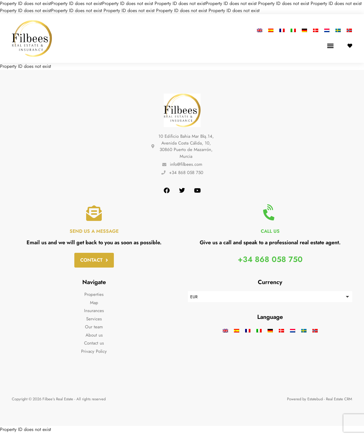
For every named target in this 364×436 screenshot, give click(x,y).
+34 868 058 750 (270, 261)
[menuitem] (261, 30)
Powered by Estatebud (305, 402)
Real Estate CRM (339, 402)
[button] (330, 45)
